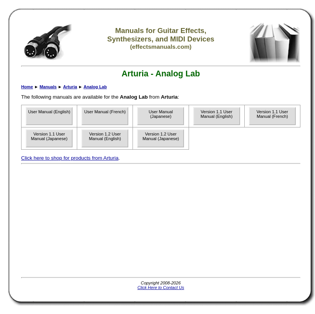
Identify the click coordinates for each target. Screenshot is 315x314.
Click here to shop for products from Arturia (69, 158)
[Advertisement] (107, 220)
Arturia (70, 86)
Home (27, 86)
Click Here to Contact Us (161, 287)
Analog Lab (94, 86)
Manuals (48, 86)
